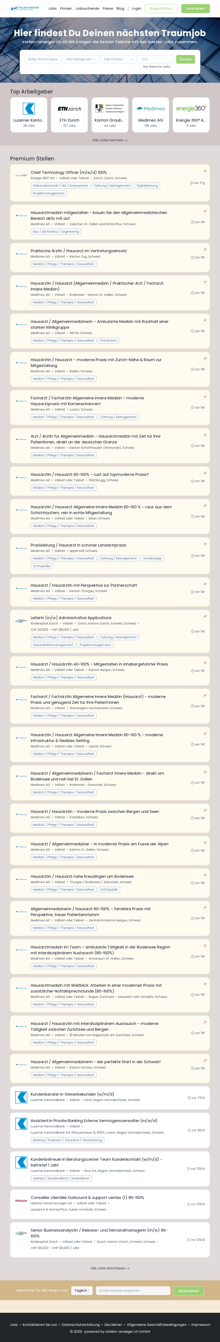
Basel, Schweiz (99, 522)
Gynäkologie (152, 563)
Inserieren (196, 8)
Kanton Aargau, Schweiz (107, 675)
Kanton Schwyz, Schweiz (88, 1078)
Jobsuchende (87, 8)
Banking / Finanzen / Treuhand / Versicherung (67, 1151)
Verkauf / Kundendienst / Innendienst (61, 1190)
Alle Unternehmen (110, 140)
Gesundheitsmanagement (53, 650)
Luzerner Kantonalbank (48, 1110)
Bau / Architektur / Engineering (56, 232)
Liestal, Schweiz (100, 753)
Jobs (52, 8)
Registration (161, 8)
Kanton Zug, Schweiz (85, 257)
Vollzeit (60, 225)
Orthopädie (41, 570)
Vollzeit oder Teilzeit (74, 178)
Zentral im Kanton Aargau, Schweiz (115, 929)
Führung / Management (113, 186)
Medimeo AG (40, 225)
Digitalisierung (147, 186)
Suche (185, 59)
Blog (120, 8)
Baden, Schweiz (81, 373)
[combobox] (81, 59)
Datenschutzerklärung (81, 1324)
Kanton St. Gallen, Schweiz (89, 857)
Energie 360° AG (43, 178)
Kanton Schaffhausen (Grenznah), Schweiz (102, 451)
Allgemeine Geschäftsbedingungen (156, 1324)
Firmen (66, 8)
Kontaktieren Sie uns (40, 1324)
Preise (108, 8)
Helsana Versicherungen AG (51, 1215)
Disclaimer (113, 1324)
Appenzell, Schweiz (84, 555)
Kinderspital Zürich (44, 629)
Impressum (200, 1324)
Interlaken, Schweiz (84, 824)
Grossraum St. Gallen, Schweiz (111, 967)
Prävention (109, 342)
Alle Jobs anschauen (110, 1280)
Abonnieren (188, 1303)
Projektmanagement (49, 193)
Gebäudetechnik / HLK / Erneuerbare (60, 186)
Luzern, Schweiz (81, 412)
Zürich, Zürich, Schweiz (110, 178)
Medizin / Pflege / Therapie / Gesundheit (63, 265)
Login (136, 8)
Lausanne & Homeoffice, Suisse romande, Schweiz (69, 1221)
